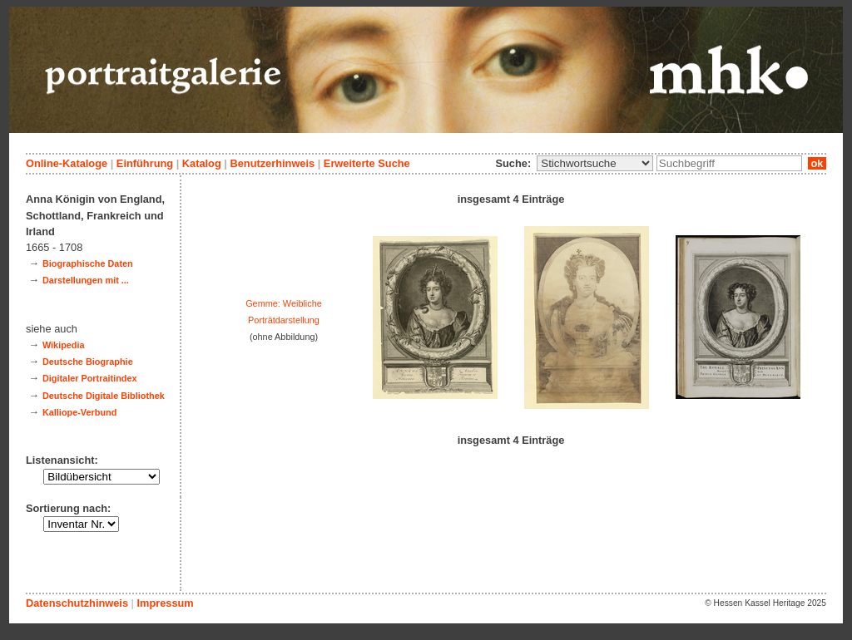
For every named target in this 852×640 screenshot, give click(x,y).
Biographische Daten (87, 263)
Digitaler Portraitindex (89, 378)
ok (817, 163)
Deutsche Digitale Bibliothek (103, 396)
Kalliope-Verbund (79, 412)
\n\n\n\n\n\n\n (595, 163)
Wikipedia (63, 345)
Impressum (164, 603)
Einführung (144, 163)
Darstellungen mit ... (85, 280)
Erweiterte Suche (367, 163)
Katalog (201, 163)
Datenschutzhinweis (77, 603)
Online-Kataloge (66, 163)
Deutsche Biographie (87, 362)
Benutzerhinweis (272, 163)
